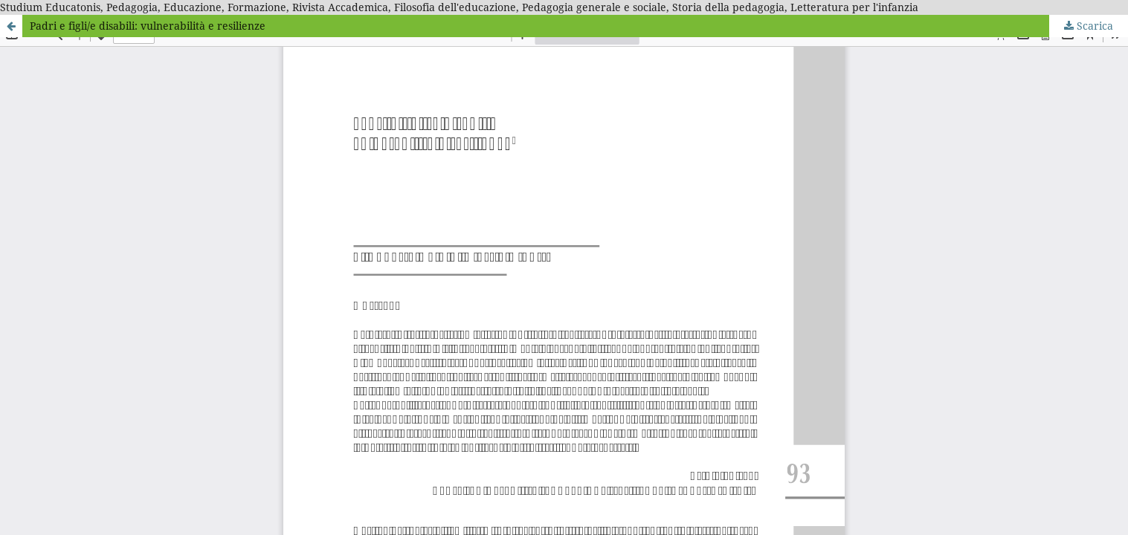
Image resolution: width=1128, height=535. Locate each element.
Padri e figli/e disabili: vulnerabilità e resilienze (147, 26)
